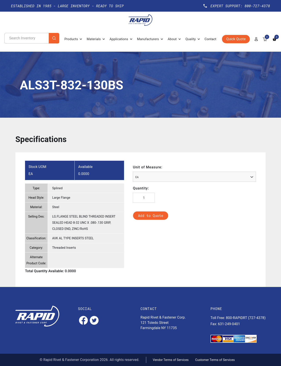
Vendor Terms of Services (171, 360)
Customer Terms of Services (215, 360)
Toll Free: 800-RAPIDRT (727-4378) (238, 318)
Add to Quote (150, 215)
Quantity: (141, 188)
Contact (210, 39)
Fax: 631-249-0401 (225, 324)
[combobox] (194, 177)
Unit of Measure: (147, 167)
